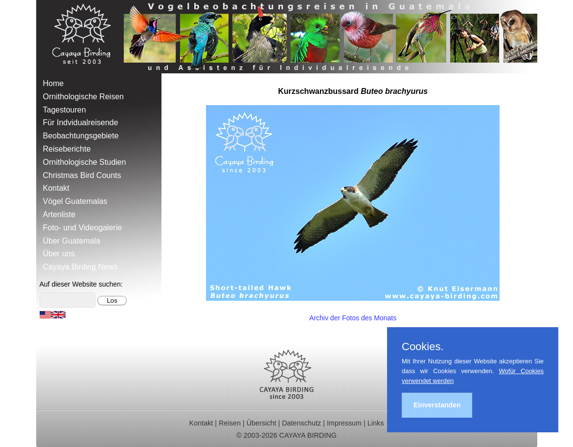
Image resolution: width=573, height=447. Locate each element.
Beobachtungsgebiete (81, 136)
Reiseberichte (67, 149)
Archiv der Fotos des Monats (352, 318)
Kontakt (56, 188)
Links (375, 423)
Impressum (344, 423)
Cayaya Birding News (80, 267)
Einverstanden (436, 405)
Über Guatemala (71, 241)
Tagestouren (64, 110)
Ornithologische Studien (84, 162)
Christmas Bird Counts (82, 175)
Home (53, 83)
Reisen (230, 423)
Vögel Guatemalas (75, 201)
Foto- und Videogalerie (82, 228)
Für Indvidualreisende (80, 122)
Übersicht (261, 423)
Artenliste (59, 214)
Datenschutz (301, 423)
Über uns (59, 253)
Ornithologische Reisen (83, 96)
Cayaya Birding (85, 36)
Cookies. (423, 347)
